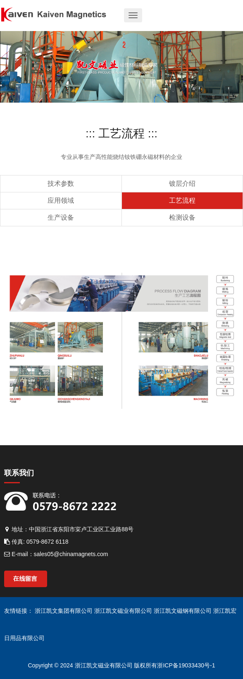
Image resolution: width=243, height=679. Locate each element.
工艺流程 (182, 200)
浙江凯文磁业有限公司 (124, 610)
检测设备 (182, 217)
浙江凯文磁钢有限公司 (183, 610)
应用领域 (61, 200)
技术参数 (61, 183)
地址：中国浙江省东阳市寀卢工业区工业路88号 (68, 529)
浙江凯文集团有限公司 (64, 610)
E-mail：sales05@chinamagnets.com (56, 554)
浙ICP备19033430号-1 (186, 665)
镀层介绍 (182, 183)
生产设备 (61, 217)
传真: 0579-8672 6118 (36, 541)
